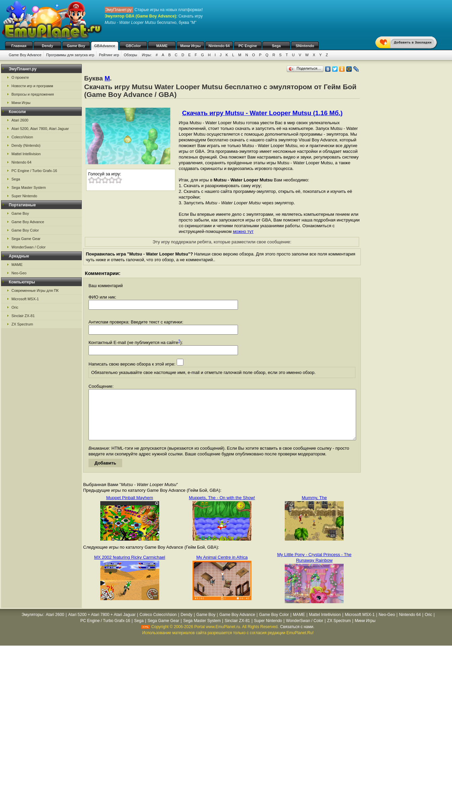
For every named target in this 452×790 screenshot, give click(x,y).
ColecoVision (22, 137)
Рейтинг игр (109, 55)
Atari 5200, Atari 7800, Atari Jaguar (40, 129)
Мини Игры (190, 46)
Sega (276, 46)
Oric (14, 307)
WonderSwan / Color (28, 247)
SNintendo (305, 46)
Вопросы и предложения (32, 94)
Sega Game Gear (25, 239)
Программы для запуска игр (70, 55)
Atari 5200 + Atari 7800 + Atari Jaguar (102, 624)
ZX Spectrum (22, 324)
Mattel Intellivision (26, 154)
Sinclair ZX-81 (23, 316)
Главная (19, 46)
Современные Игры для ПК (35, 290)
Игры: (146, 55)
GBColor (133, 46)
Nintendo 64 (219, 46)
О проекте (20, 77)
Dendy (47, 46)
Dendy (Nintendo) (25, 145)
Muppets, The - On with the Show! (222, 507)
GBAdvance (104, 46)
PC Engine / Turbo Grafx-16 (34, 171)
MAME (162, 46)
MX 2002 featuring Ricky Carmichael (129, 567)
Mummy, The (314, 507)
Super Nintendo (24, 196)
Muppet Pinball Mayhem (129, 507)
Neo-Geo (19, 273)
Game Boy (76, 46)
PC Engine (247, 46)
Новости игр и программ (32, 86)
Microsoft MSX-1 (25, 299)
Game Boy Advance (25, 55)
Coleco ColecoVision (158, 624)
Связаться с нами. (297, 636)
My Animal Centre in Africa (221, 567)
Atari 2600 (19, 120)
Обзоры (130, 55)
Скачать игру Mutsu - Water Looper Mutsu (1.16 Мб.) (262, 112)
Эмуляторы (32, 624)
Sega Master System (28, 187)
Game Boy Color (25, 230)
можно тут (243, 231)
